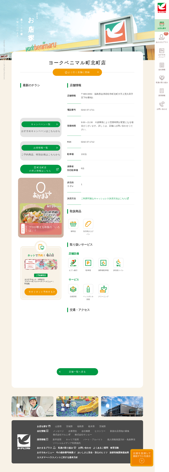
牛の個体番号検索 (65, 452)
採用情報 (42, 439)
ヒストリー (100, 431)
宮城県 (69, 426)
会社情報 (42, 431)
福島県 (80, 426)
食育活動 (114, 448)
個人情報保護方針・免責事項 (121, 439)
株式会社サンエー (83, 434)
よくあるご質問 (100, 448)
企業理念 (72, 431)
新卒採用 (57, 439)
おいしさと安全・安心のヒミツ (92, 452)
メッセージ (58, 431)
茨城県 (102, 426)
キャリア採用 (72, 439)
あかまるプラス (46, 448)
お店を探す (44, 426)
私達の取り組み (67, 448)
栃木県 (91, 426)
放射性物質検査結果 (119, 452)
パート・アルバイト (93, 439)
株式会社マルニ (61, 434)
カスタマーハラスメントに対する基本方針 (57, 457)
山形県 (58, 426)
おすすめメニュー (45, 452)
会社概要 (85, 431)
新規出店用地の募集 (119, 431)
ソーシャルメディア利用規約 (67, 443)
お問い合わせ (84, 448)
